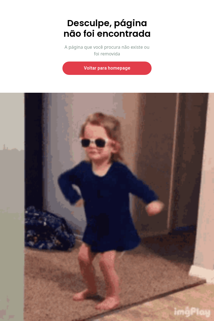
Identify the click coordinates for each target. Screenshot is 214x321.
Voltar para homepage (107, 68)
